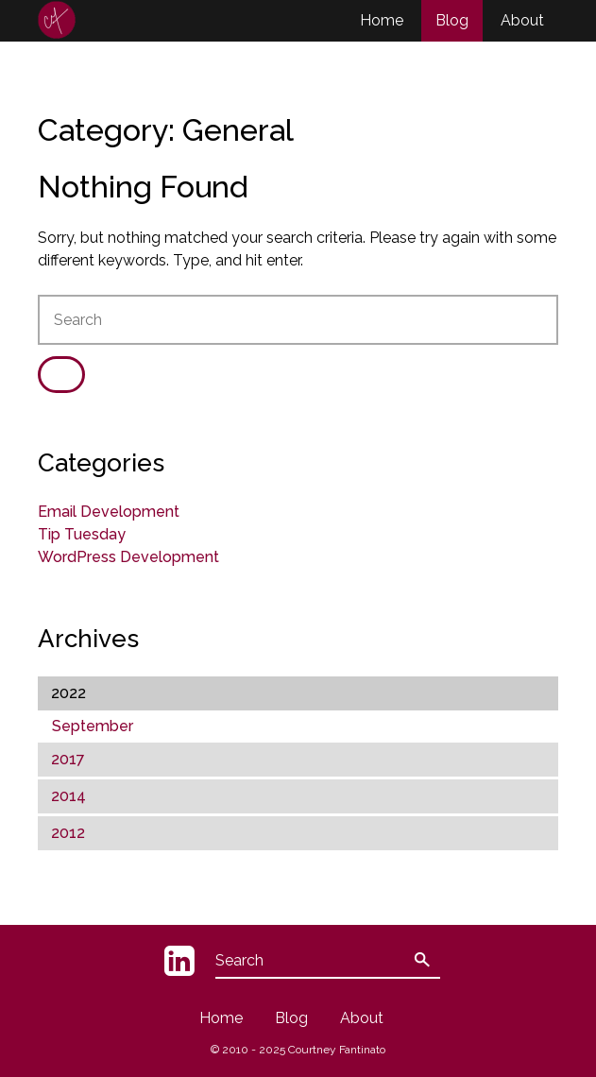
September (92, 726)
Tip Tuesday (82, 534)
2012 (68, 833)
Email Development (108, 512)
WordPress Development (128, 557)
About (522, 20)
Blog (451, 20)
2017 (68, 759)
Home (381, 20)
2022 (68, 693)
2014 (68, 796)
